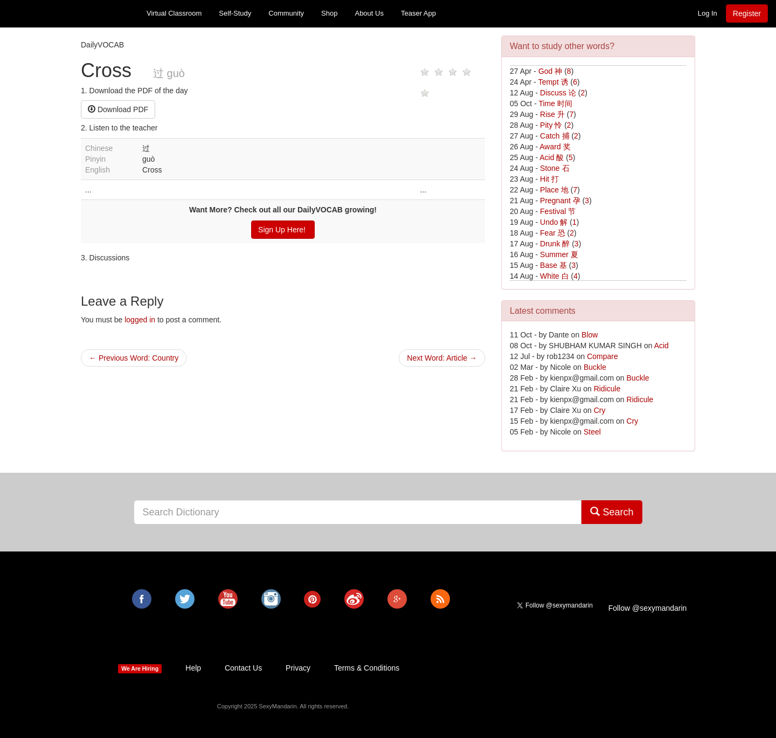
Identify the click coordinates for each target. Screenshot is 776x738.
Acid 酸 (551, 157)
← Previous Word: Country (133, 358)
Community (286, 13)
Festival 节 (558, 211)
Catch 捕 (554, 136)
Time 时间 (555, 103)
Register (747, 13)
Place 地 (554, 189)
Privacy (298, 668)
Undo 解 (553, 222)
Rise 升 (552, 114)
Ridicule (607, 388)
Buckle (595, 367)
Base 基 (553, 265)
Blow (589, 334)
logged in (139, 319)
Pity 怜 (551, 125)
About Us (369, 13)
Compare (602, 356)
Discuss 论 (558, 92)
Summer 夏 (559, 254)
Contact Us (243, 668)
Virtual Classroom (174, 13)
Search (611, 512)
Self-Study (235, 13)
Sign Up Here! (283, 229)
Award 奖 (554, 146)
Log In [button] (707, 13)
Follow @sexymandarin (647, 608)
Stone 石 (554, 168)
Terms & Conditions (366, 668)
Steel (592, 431)
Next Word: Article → (442, 358)
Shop (329, 13)
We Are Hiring (139, 668)
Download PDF (118, 109)
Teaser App (418, 13)
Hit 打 (549, 179)
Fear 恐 (552, 233)
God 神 (550, 71)
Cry (600, 410)
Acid (661, 345)
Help (193, 668)
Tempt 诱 (553, 82)
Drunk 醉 (555, 243)
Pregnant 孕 (560, 200)
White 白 (554, 276)
